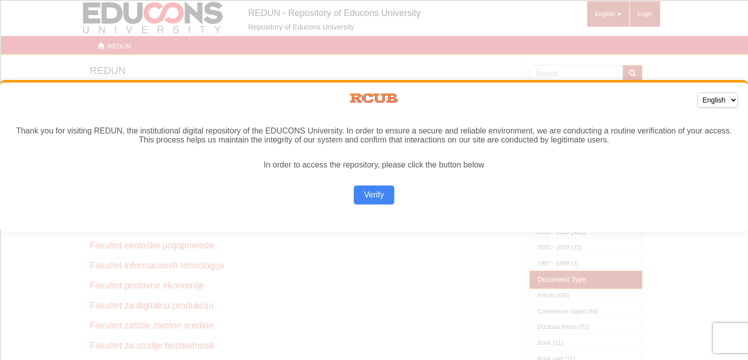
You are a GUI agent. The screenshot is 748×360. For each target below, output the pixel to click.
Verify (374, 194)
